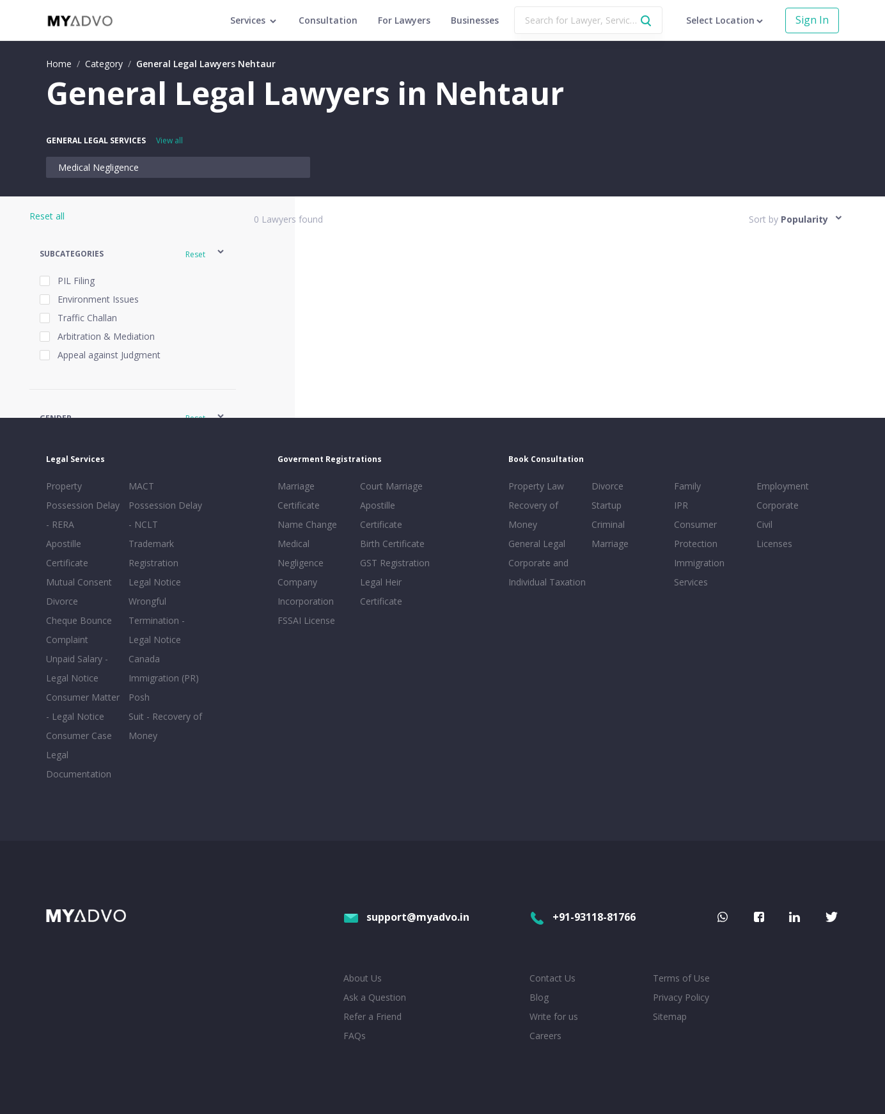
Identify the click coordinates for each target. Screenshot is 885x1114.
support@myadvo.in (406, 917)
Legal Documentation (78, 764)
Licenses (774, 543)
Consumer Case (79, 735)
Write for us (553, 1016)
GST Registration (395, 563)
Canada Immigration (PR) (164, 668)
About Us (362, 978)
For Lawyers (404, 20)
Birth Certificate (392, 543)
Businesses (475, 20)
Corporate (777, 505)
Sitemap (670, 1016)
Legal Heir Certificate (381, 591)
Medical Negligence (98, 167)
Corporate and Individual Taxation (547, 572)
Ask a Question (374, 997)
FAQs (354, 1036)
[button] (133, 253)
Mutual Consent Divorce (79, 591)
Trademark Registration (153, 553)
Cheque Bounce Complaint (79, 630)
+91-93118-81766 (582, 917)
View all (169, 140)
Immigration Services (699, 572)
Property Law (536, 486)
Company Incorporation (306, 591)
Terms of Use (681, 978)
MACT (141, 486)
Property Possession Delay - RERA (83, 505)
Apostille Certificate (67, 553)
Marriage (610, 543)
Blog (539, 997)
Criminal (608, 524)
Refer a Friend (372, 1016)
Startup (606, 505)
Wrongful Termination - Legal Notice (157, 620)
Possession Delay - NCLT (165, 514)
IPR (681, 505)
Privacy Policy (681, 997)
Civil (764, 524)
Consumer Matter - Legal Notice (83, 706)
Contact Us (552, 978)
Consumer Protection (695, 534)
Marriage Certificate (299, 495)
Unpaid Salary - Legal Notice (77, 668)
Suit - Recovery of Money (165, 726)
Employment (782, 486)
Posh (139, 697)
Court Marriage (391, 486)
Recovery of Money (533, 514)
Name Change (307, 524)
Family (687, 486)
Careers (545, 1036)
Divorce (607, 486)
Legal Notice (155, 582)
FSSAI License (306, 620)
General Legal (536, 543)
